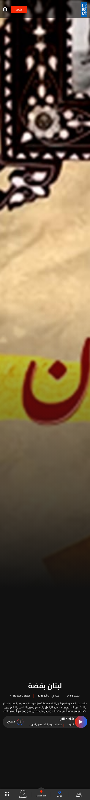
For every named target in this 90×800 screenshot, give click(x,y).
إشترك (19, 9)
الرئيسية (79, 794)
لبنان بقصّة (45, 685)
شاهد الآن (66, 719)
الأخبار (59, 794)
